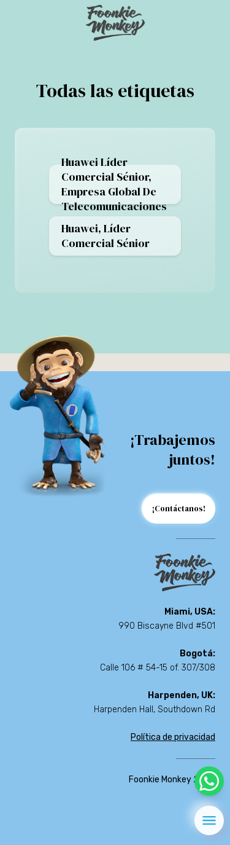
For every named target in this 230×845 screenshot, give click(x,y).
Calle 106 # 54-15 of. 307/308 (157, 667)
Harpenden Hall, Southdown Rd (154, 709)
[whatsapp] (209, 781)
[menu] (209, 820)
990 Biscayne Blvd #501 (166, 626)
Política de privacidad (173, 737)
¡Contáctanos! (178, 508)
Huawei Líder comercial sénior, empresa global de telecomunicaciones (114, 184)
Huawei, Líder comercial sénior (105, 236)
